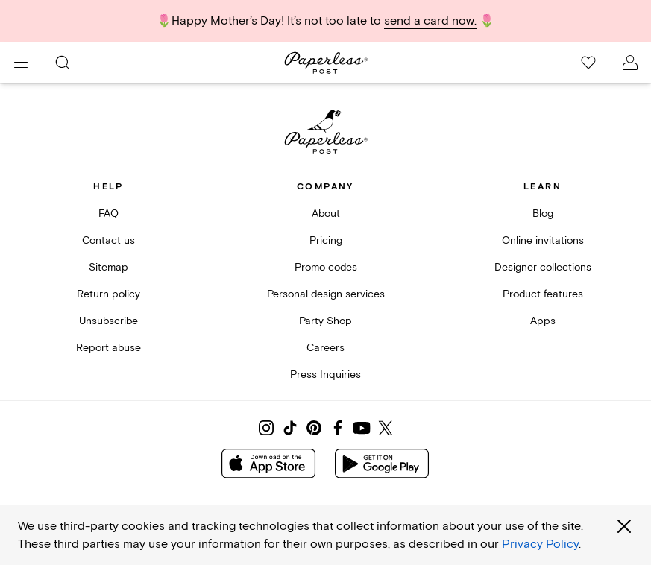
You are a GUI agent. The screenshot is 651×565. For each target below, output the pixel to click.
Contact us (108, 240)
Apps (543, 321)
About (326, 213)
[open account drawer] (630, 63)
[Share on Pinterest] (314, 427)
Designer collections (542, 267)
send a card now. (430, 20)
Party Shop (325, 321)
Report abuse (108, 347)
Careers (325, 347)
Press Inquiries (325, 374)
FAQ (108, 213)
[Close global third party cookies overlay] (624, 526)
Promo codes (326, 267)
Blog (542, 213)
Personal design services (326, 294)
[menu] (21, 63)
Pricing (325, 240)
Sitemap (108, 267)
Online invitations (543, 240)
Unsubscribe (108, 321)
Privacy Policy (540, 544)
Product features (543, 294)
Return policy (108, 294)
